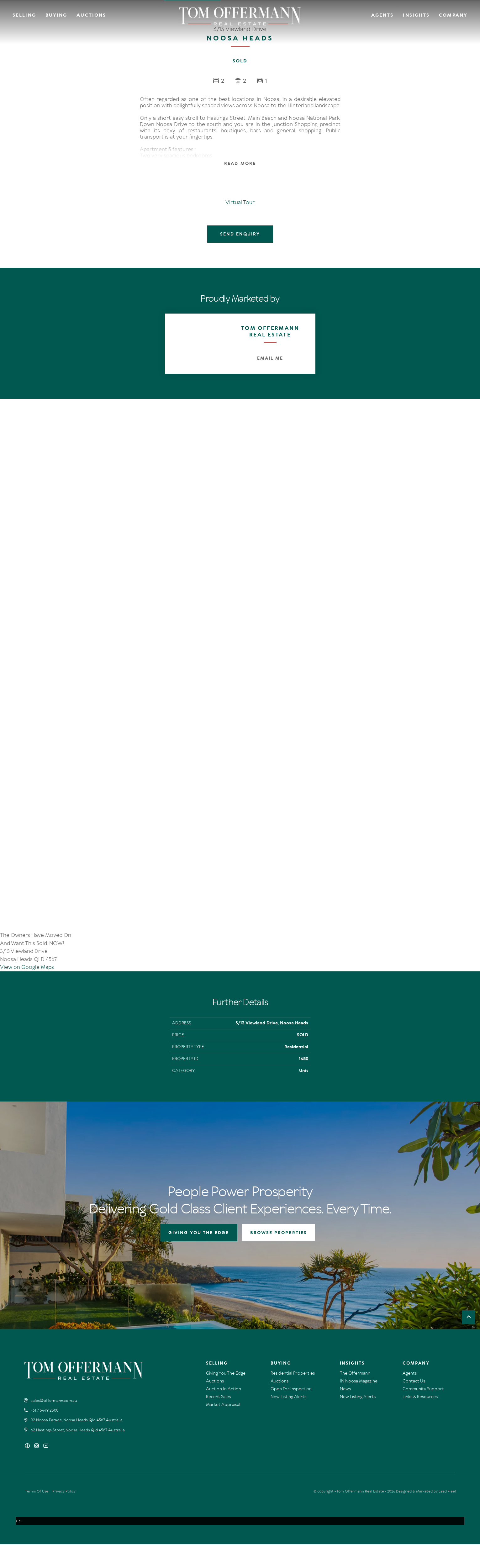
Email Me (270, 358)
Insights (416, 15)
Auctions (91, 15)
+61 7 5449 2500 (44, 1414)
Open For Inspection (291, 1392)
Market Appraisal (223, 1408)
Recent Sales (218, 1400)
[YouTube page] (46, 1450)
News (345, 1392)
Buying (56, 15)
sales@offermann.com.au (54, 1404)
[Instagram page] (37, 1450)
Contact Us (414, 1384)
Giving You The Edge (225, 1377)
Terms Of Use (36, 1495)
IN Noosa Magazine (358, 1384)
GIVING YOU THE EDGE (198, 1236)
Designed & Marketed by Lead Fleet (426, 1495)
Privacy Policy (64, 1495)
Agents (382, 15)
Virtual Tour (240, 202)
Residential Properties (293, 1377)
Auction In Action (223, 1392)
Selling (24, 15)
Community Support (423, 1392)
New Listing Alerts (288, 1400)
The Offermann (355, 1377)
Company (453, 15)
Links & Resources (420, 1400)
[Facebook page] (28, 1450)
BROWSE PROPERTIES (278, 1236)
